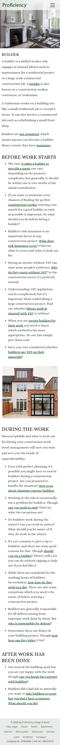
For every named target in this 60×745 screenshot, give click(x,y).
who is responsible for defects (29, 623)
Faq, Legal (12, 726)
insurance (43, 145)
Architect (28, 737)
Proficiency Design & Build (35, 722)
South (24, 726)
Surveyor (41, 737)
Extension (37, 731)
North (34, 726)
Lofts (16, 737)
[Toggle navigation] (53, 5)
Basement (46, 726)
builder (34, 84)
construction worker (22, 205)
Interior (8, 731)
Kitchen (50, 731)
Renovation (22, 731)
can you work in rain (22, 507)
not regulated (29, 134)
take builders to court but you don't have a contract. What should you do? (32, 698)
